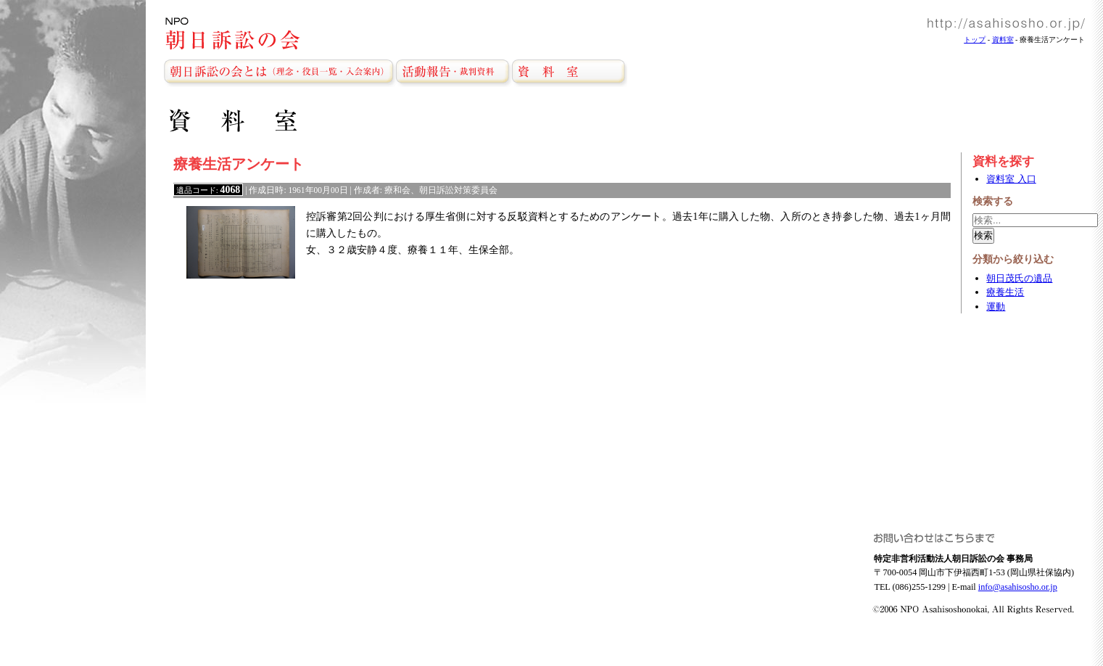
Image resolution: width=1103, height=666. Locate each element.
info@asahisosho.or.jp (1017, 587)
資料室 (1003, 40)
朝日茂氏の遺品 (1019, 278)
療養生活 (1005, 292)
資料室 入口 (1011, 178)
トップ (975, 40)
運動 (995, 306)
